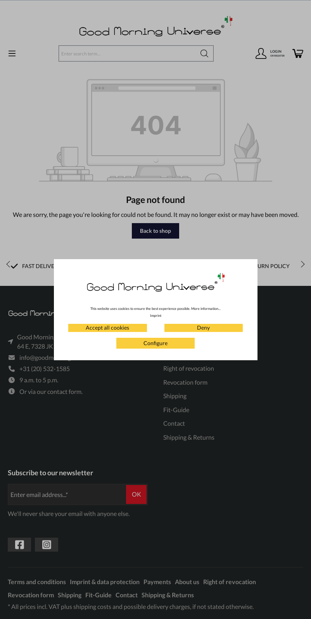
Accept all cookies (107, 327)
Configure (155, 343)
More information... (206, 308)
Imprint (155, 315)
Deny (203, 327)
